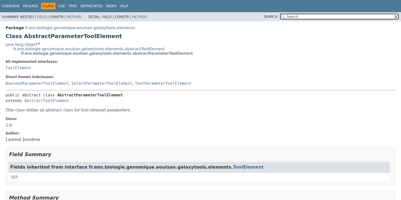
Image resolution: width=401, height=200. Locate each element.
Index (111, 6)
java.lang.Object (21, 44)
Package (30, 6)
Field (41, 17)
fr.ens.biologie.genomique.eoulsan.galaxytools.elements (80, 28)
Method (74, 17)
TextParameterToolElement (163, 83)
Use (61, 6)
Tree (73, 6)
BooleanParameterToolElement (37, 83)
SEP (14, 177)
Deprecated (91, 6)
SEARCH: (271, 17)
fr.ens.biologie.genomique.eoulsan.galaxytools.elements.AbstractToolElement (89, 49)
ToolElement (18, 68)
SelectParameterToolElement (101, 83)
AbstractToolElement (46, 100)
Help (124, 6)
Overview (10, 6)
